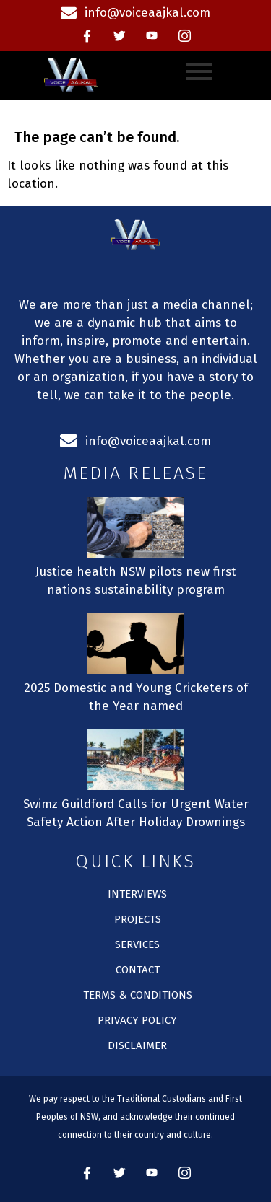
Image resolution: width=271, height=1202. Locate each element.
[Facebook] (87, 36)
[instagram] (184, 36)
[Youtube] (152, 36)
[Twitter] (119, 36)
